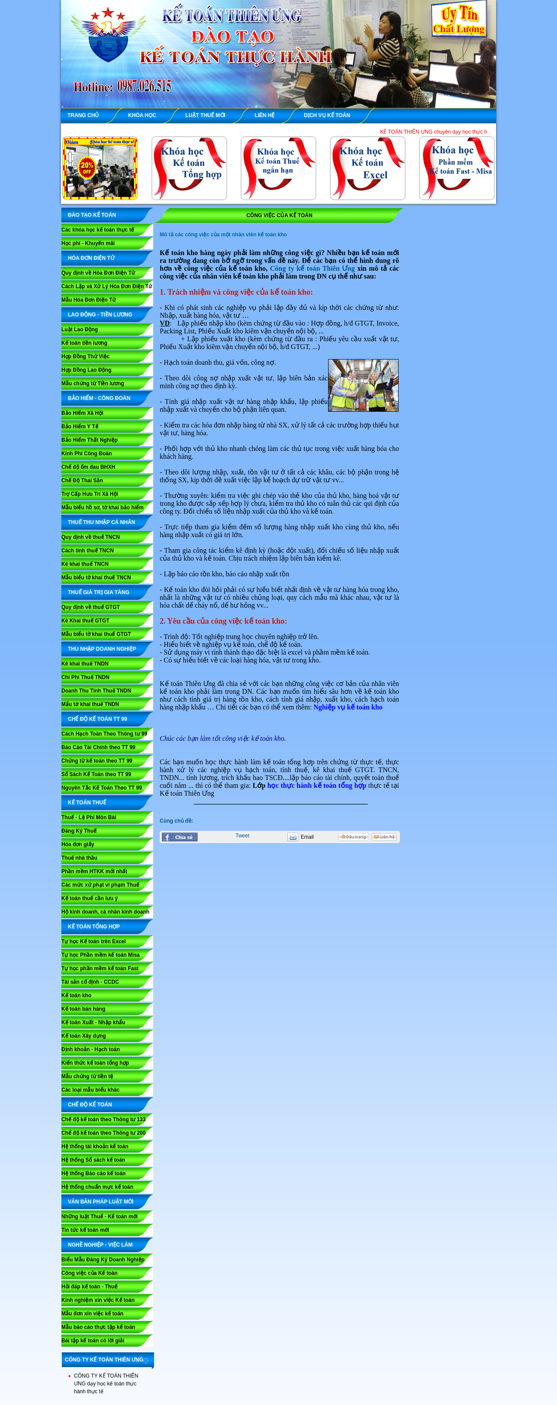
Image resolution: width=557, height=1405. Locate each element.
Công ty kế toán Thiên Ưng (312, 268)
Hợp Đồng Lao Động (86, 370)
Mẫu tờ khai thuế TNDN (90, 704)
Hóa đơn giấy (77, 844)
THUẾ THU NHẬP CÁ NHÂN (101, 522)
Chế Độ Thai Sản (82, 480)
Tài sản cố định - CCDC (90, 982)
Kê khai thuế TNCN (84, 564)
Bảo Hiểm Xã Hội (82, 413)
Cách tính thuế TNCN (87, 551)
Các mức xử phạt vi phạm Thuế (100, 885)
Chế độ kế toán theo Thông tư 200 (103, 1133)
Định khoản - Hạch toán (90, 1049)
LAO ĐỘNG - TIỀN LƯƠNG (100, 315)
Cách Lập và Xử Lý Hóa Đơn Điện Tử (106, 286)
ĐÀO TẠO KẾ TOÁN (92, 215)
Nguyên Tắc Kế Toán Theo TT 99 (101, 788)
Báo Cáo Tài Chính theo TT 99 (98, 747)
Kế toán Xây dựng (83, 1036)
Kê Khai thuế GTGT (85, 621)
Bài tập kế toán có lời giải (92, 1341)
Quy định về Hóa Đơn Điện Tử (98, 273)
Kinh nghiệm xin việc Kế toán (97, 1300)
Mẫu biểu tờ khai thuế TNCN (96, 578)
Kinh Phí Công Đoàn (86, 453)
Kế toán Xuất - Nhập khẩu (93, 1022)
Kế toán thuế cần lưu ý (89, 898)
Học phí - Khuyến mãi (88, 243)
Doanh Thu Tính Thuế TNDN (96, 691)
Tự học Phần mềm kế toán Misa (100, 955)
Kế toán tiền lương (84, 343)
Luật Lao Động (79, 329)
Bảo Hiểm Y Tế (79, 427)
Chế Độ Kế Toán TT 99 (97, 719)
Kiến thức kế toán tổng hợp (95, 1063)
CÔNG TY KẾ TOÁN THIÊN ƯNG (104, 1360)
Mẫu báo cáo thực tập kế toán (98, 1327)
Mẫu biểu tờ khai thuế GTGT (96, 634)
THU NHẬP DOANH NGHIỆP (102, 649)
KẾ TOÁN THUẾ (87, 803)
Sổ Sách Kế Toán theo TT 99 (96, 774)
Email (307, 837)
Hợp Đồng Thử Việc (85, 356)
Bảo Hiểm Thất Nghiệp (89, 440)
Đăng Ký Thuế (79, 831)
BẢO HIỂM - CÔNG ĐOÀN (99, 398)
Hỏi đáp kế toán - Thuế (89, 1287)
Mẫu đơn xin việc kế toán (92, 1314)
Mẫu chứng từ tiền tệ (87, 1076)
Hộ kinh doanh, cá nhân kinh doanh (105, 912)
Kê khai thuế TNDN (84, 664)
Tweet (242, 836)
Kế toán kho (76, 995)
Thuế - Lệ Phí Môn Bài (88, 817)
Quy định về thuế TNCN (90, 537)
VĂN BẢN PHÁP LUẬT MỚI (101, 1202)
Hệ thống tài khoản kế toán (94, 1146)
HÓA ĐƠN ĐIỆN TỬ (91, 258)
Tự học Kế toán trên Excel (93, 941)
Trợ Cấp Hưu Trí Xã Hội (89, 494)
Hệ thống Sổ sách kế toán (93, 1160)
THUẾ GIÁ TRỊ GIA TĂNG (98, 592)
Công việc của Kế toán (89, 1273)
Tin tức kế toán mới (85, 1230)
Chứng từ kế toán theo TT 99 (96, 761)
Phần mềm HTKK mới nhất (94, 871)
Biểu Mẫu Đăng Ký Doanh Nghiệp (102, 1260)
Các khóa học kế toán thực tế (97, 230)
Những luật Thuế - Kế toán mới (99, 1216)
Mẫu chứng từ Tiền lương (92, 383)
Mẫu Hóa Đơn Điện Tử (88, 300)
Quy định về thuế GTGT (90, 607)
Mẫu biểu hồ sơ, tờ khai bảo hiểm (102, 507)
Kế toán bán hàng (83, 1009)
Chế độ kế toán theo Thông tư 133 (103, 1119)
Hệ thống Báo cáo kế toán (93, 1173)
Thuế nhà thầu (79, 858)
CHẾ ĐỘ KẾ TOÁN (90, 1105)
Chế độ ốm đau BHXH (88, 467)
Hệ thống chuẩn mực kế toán (97, 1187)
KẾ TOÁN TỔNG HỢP (94, 927)
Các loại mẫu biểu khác (90, 1090)
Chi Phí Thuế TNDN (85, 677)
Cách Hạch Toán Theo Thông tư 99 (104, 734)
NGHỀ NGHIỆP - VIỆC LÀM (100, 1245)
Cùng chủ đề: (176, 821)
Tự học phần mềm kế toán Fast (99, 968)
